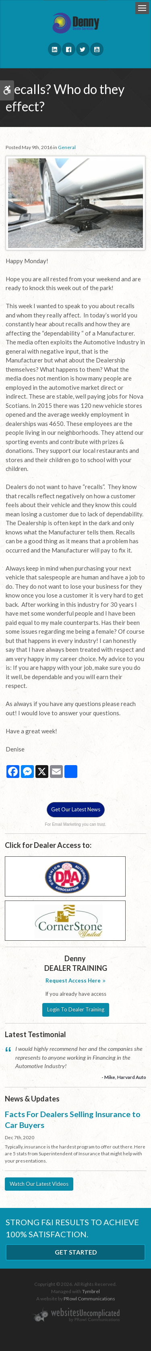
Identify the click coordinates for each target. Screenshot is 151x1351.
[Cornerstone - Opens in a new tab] (65, 920)
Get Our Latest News (75, 809)
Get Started (76, 1252)
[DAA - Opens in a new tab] (65, 875)
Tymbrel (91, 1291)
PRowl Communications (89, 1299)
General (67, 147)
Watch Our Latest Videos (39, 1184)
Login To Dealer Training (75, 1009)
